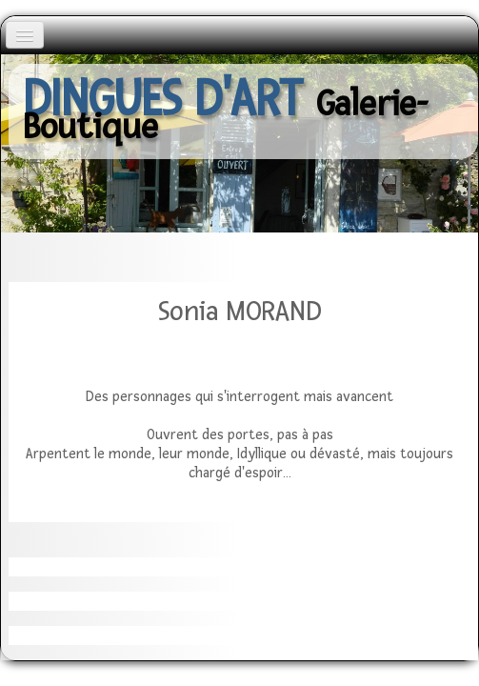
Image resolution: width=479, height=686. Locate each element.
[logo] (243, 111)
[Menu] (25, 35)
